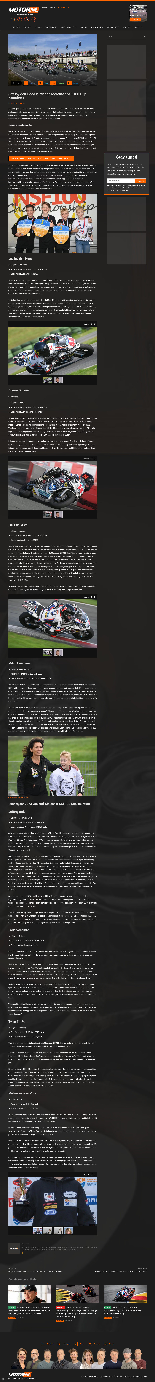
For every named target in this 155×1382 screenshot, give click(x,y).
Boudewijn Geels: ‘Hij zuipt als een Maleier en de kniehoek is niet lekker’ (121, 1271)
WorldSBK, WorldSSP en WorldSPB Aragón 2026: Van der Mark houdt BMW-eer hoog (123, 1310)
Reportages (135, 19)
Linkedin (111, 1343)
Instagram (66, 1343)
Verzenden (140, 181)
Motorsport (12, 1320)
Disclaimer (127, 1376)
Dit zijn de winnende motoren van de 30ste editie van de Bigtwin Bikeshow (35, 1271)
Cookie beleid (117, 1376)
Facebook (50, 1343)
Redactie (21, 103)
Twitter (81, 1343)
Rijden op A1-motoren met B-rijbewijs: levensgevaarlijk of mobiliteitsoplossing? (137, 11)
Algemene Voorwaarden (89, 1376)
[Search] (144, 36)
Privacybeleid (105, 1376)
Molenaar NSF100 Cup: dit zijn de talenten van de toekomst (45, 158)
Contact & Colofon (140, 1376)
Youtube (96, 1343)
